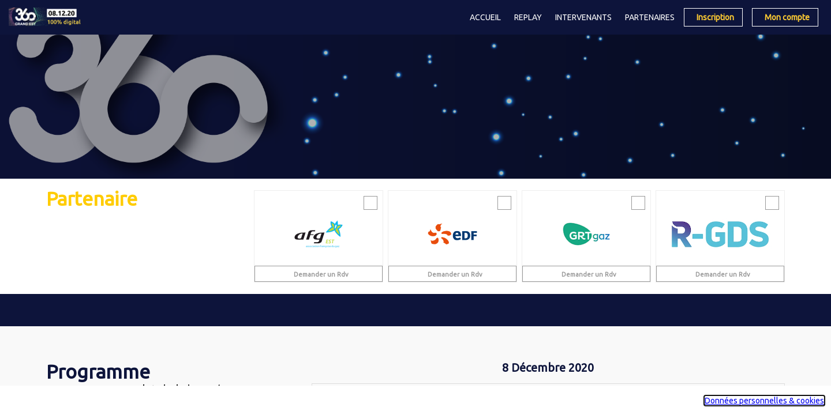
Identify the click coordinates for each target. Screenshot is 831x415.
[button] (713, 17)
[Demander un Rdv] (318, 274)
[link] (485, 17)
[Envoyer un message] (370, 203)
